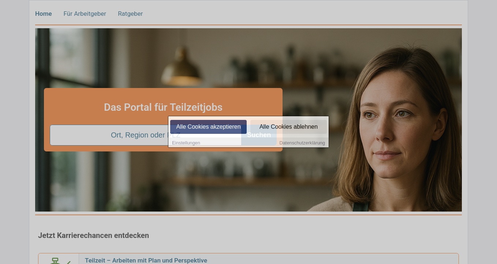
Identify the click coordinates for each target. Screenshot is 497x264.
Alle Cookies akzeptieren (208, 127)
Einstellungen (186, 143)
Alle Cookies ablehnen (288, 127)
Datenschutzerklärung (302, 143)
